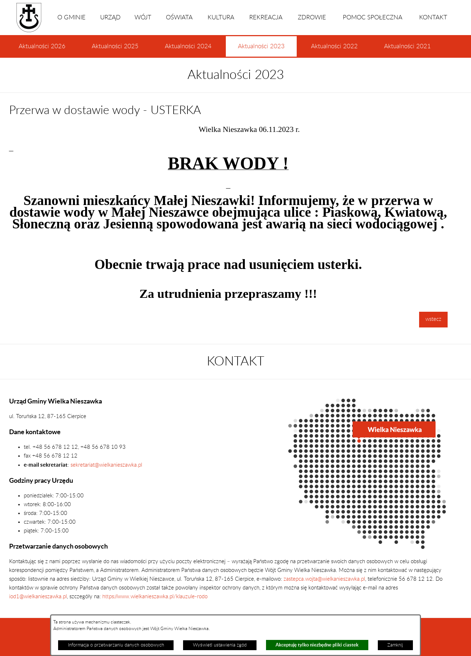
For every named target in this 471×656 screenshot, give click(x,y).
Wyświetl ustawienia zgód (220, 645)
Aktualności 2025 (115, 46)
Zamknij (395, 645)
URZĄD (110, 17)
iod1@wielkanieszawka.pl (38, 596)
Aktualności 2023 (261, 50)
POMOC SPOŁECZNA (372, 17)
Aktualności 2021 (407, 46)
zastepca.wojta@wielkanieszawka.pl (324, 579)
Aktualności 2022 (334, 46)
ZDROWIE (312, 17)
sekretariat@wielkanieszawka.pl (106, 465)
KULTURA (221, 17)
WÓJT (142, 17)
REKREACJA (265, 17)
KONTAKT (433, 17)
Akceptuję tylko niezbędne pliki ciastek (317, 645)
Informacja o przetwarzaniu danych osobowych (116, 645)
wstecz (433, 319)
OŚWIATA (179, 17)
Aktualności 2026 (42, 46)
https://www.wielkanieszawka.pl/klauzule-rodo (154, 596)
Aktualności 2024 (188, 46)
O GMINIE (71, 17)
